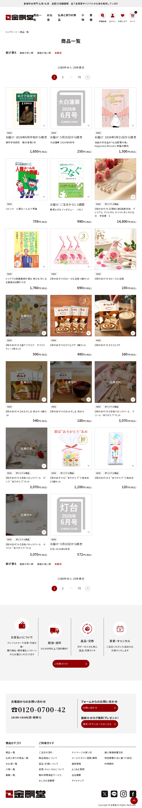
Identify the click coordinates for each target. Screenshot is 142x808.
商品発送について (48, 757)
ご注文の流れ (46, 752)
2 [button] (63, 77)
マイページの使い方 (82, 752)
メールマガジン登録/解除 (84, 757)
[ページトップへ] (134, 800)
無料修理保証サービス (50, 774)
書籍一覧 (10, 774)
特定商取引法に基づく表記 (118, 757)
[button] (87, 77)
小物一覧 (10, 769)
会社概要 (76, 774)
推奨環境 (76, 763)
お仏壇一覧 (11, 763)
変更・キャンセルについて (51, 769)
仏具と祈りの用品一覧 (17, 757)
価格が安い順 (26, 52)
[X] (104, 794)
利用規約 (109, 763)
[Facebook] (133, 794)
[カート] (132, 17)
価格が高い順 (44, 52)
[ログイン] (112, 17)
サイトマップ (78, 780)
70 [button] (79, 77)
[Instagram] (123, 794)
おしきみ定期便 (46, 780)
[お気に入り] (122, 17)
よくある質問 (78, 769)
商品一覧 (10, 752)
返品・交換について (48, 763)
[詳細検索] (102, 17)
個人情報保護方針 (113, 752)
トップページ (11, 31)
